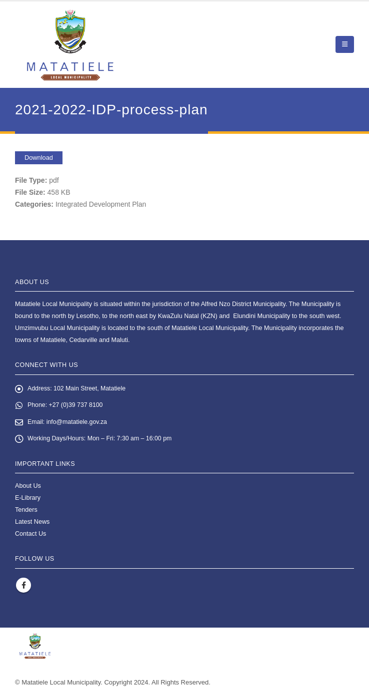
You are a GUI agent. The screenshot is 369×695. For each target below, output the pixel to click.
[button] (345, 44)
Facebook (23, 586)
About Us (28, 487)
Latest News (32, 523)
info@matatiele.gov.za (78, 422)
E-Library (27, 499)
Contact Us (30, 535)
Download (38, 157)
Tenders (26, 511)
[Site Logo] (70, 44)
